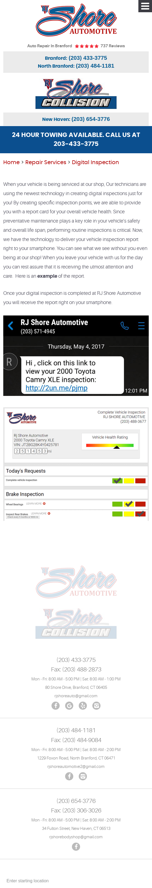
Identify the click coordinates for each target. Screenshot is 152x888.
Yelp (83, 706)
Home (11, 162)
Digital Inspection (95, 162)
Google (69, 706)
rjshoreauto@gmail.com (76, 696)
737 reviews (113, 46)
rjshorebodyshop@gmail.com (76, 837)
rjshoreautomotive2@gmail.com (76, 766)
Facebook (55, 706)
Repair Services (45, 162)
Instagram (96, 706)
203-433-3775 (76, 144)
